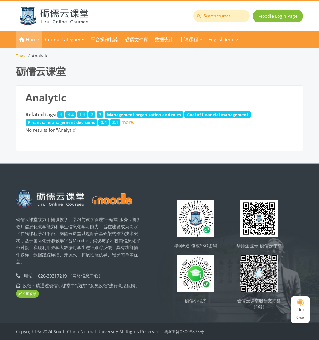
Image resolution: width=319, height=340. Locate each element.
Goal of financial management (218, 114)
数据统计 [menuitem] (164, 39)
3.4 (104, 122)
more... (129, 122)
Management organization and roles (144, 114)
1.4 (71, 114)
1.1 (82, 114)
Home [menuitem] (32, 39)
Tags (21, 56)
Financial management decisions (61, 122)
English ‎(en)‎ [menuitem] (220, 39)
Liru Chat (300, 309)
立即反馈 (27, 293)
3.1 (115, 122)
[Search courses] (221, 16)
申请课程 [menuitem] (188, 39)
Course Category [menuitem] (62, 39)
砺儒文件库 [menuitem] (136, 39)
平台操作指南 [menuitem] (105, 39)
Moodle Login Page (278, 16)
